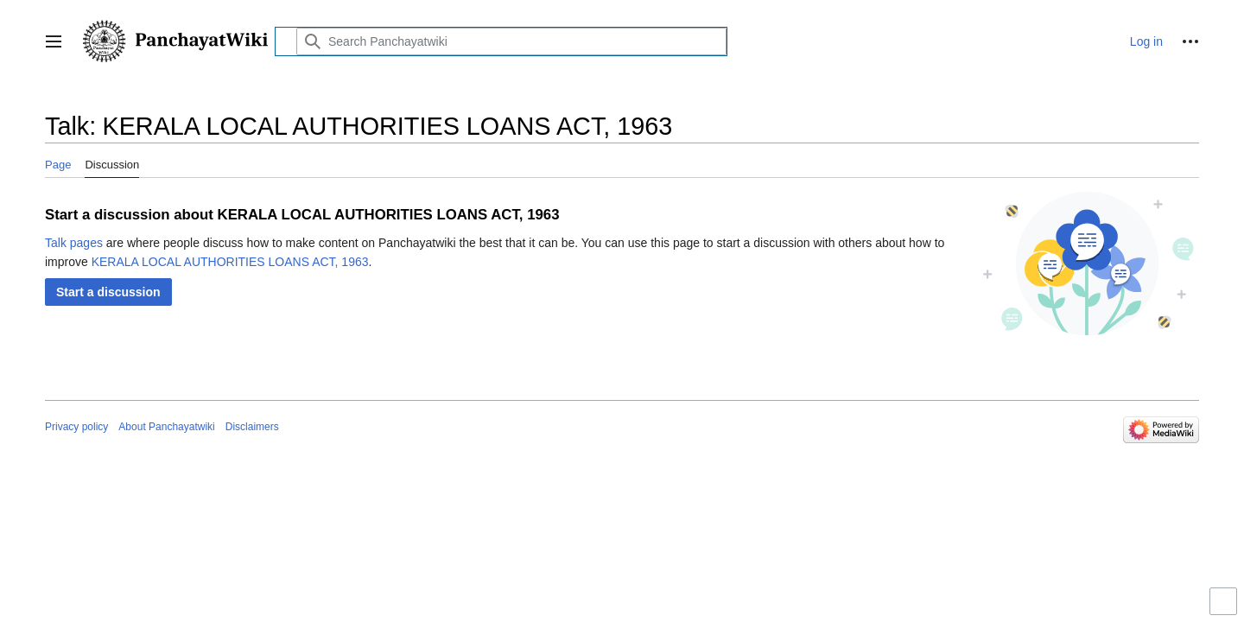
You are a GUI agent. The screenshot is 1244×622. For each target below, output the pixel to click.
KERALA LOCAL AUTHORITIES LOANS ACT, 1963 (230, 262)
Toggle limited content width (1226, 608)
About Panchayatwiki (166, 427)
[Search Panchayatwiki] (511, 41)
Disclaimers (252, 427)
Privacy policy (76, 427)
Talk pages (74, 243)
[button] (53, 41)
